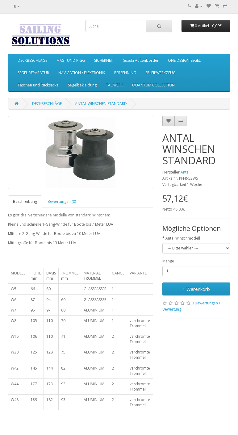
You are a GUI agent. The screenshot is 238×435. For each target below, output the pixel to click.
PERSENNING (125, 72)
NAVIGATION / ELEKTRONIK (81, 72)
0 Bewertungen (205, 303)
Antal (185, 172)
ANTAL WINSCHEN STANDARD (101, 103)
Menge (168, 261)
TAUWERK (114, 85)
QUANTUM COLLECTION (153, 85)
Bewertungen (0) (62, 201)
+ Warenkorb (196, 289)
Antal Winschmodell (182, 238)
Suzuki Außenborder (141, 60)
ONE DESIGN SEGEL (184, 60)
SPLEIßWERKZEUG (160, 72)
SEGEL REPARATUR (33, 72)
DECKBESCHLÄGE (32, 60)
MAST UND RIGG (70, 60)
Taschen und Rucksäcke (38, 85)
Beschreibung (25, 201)
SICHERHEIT (104, 60)
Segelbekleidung (82, 85)
